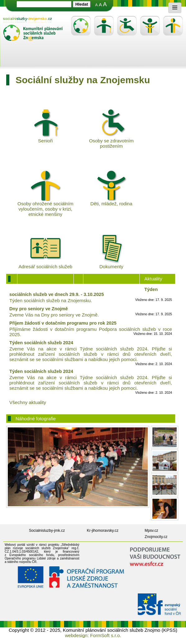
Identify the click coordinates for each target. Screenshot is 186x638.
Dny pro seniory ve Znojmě (38, 308)
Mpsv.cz (151, 530)
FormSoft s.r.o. (105, 635)
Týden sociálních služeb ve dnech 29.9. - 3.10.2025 (83, 292)
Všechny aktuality (27, 402)
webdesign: (77, 635)
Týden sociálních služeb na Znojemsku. (50, 300)
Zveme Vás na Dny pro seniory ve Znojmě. (54, 314)
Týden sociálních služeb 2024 (41, 342)
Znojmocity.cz (156, 537)
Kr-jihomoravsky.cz (103, 530)
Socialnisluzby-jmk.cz (47, 530)
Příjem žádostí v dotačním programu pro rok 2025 (63, 323)
